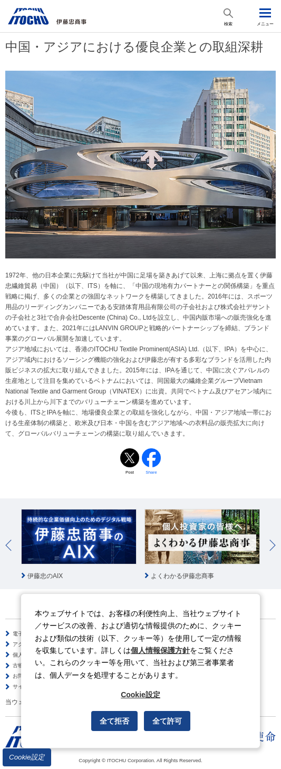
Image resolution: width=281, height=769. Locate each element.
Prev (8, 545)
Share (151, 472)
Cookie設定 (27, 757)
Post (129, 472)
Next (272, 545)
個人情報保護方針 (160, 650)
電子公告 (23, 634)
